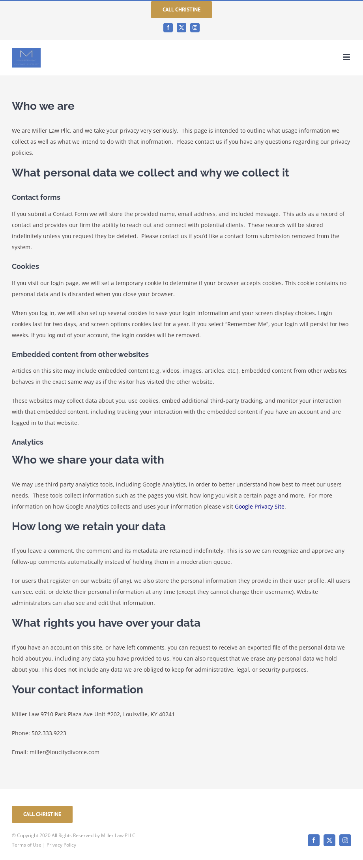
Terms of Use (26, 844)
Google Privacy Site (259, 506)
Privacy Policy (61, 844)
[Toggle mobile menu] (347, 57)
